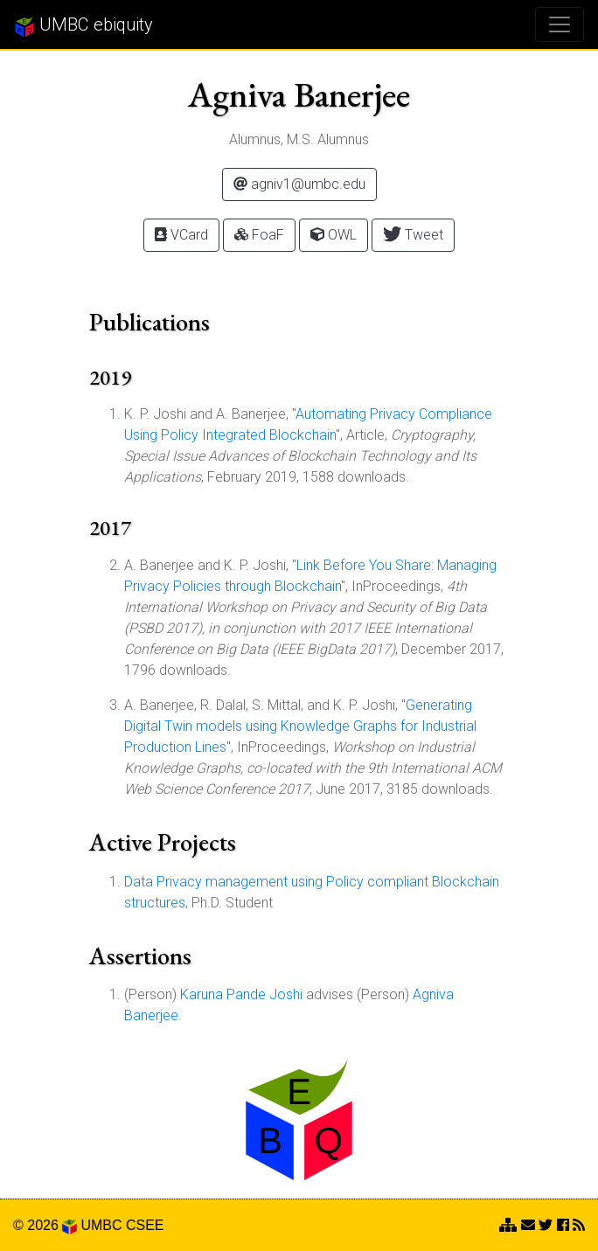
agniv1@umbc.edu (299, 184)
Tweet (413, 234)
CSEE (145, 1225)
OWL (333, 234)
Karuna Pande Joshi (241, 994)
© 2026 (45, 1225)
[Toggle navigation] (559, 24)
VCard (181, 234)
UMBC (101, 1225)
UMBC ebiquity (83, 25)
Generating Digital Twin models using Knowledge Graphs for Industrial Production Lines (300, 726)
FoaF (259, 234)
